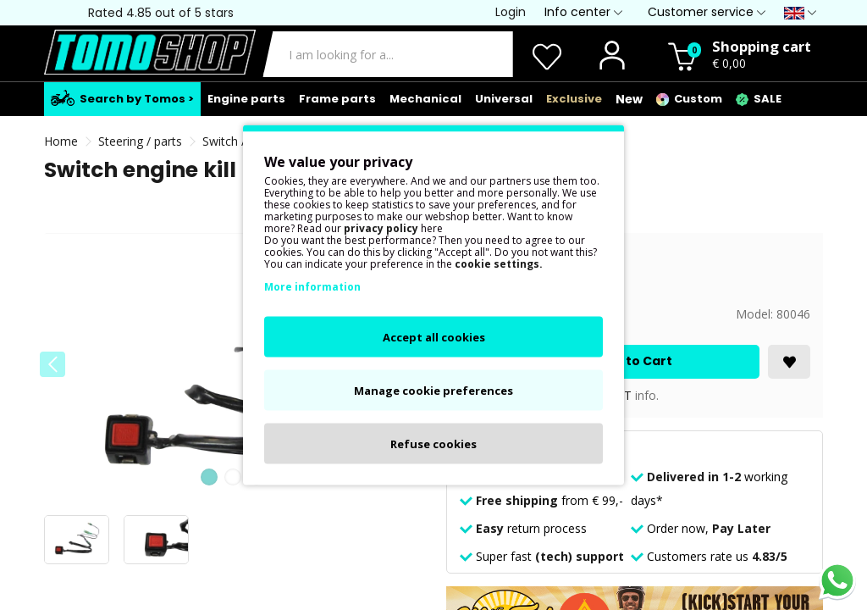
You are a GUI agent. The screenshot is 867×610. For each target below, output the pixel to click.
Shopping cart (761, 46)
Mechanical (425, 99)
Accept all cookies (434, 337)
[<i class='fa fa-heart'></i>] (789, 362)
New (629, 99)
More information (312, 287)
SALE (758, 99)
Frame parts (337, 99)
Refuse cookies (433, 444)
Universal (504, 99)
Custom (689, 99)
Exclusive (574, 99)
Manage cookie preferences (433, 390)
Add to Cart (635, 360)
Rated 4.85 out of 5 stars (161, 12)
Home (61, 141)
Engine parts (246, 99)
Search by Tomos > (122, 98)
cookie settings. (499, 264)
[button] (209, 477)
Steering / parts (140, 141)
